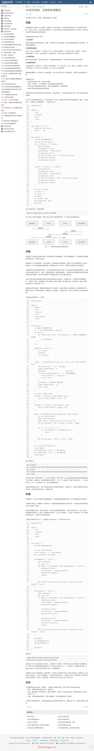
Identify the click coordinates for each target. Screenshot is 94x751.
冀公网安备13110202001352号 (76, 743)
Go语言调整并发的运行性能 (12, 44)
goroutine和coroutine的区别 (12, 50)
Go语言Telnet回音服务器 (12, 87)
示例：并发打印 (8, 55)
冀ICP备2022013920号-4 (47, 743)
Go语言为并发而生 (63, 716)
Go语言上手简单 (32, 722)
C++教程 (27, 2)
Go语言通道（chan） (10, 52)
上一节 (28, 14)
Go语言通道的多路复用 (11, 68)
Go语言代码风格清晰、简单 (66, 722)
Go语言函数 (7, 21)
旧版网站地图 (54, 740)
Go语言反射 (7, 126)
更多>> (60, 2)
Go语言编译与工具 (9, 131)
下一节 (85, 14)
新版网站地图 (44, 740)
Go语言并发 (7, 31)
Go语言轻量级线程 (9, 37)
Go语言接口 (7, 26)
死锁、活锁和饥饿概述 (11, 100)
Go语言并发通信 (9, 39)
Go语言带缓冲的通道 (11, 63)
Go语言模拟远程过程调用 (12, 71)
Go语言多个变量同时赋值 (35, 728)
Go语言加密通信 (9, 123)
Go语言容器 (7, 15)
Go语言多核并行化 (10, 84)
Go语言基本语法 (8, 13)
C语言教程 (19, 2)
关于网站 (28, 740)
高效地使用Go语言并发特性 (13, 115)
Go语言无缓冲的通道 (11, 60)
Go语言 (4, 6)
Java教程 (45, 2)
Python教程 (36, 2)
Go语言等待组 (8, 97)
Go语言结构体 (7, 23)
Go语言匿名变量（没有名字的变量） (69, 728)
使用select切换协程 (10, 121)
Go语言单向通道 (9, 58)
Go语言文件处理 (8, 129)
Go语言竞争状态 (9, 42)
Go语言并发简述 (9, 34)
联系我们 (35, 740)
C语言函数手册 (64, 740)
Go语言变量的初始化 (64, 725)
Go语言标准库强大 (63, 719)
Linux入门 (53, 2)
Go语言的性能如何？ (33, 719)
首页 (28, 6)
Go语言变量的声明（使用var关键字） (39, 725)
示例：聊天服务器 (10, 113)
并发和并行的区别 (9, 47)
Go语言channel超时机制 (12, 65)
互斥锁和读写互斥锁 (10, 94)
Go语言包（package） (10, 29)
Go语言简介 (7, 10)
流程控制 (6, 18)
